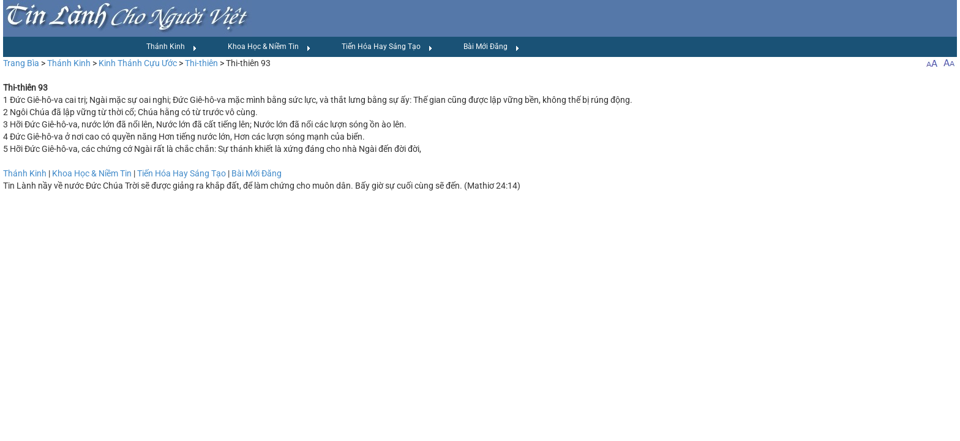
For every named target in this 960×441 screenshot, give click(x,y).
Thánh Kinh (171, 47)
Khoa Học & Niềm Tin (269, 47)
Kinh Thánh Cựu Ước (138, 63)
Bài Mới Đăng (491, 47)
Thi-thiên (201, 63)
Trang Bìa (21, 63)
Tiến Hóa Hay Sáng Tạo (387, 47)
